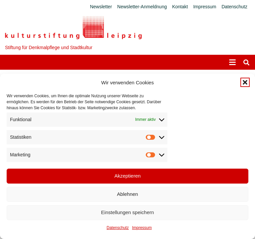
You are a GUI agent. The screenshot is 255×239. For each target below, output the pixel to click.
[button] (245, 82)
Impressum (142, 227)
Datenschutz (118, 227)
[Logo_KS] (73, 27)
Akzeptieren (127, 176)
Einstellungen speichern (127, 212)
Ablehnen (127, 194)
